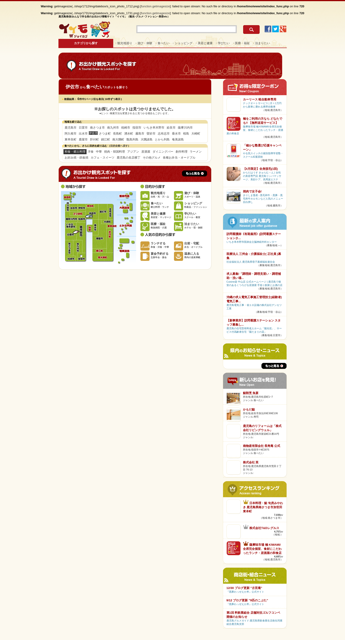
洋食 (91, 151)
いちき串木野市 (154, 127)
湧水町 (128, 133)
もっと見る (194, 173)
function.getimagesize (155, 6)
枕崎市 (125, 127)
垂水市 (176, 133)
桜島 (186, 133)
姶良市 (171, 127)
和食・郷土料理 (75, 151)
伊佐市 (81, 207)
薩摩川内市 (185, 127)
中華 (99, 151)
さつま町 (105, 133)
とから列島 (162, 139)
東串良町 (70, 139)
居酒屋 (145, 151)
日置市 (83, 127)
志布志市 (164, 133)
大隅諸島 (147, 139)
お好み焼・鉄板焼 (76, 157)
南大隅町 (118, 139)
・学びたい (222, 43)
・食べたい (162, 43)
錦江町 (105, 139)
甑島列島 (132, 139)
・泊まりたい (261, 43)
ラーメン (196, 151)
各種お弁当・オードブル (179, 157)
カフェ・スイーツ (102, 157)
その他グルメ (152, 157)
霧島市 (139, 133)
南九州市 (113, 127)
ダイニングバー (163, 151)
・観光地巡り (123, 43)
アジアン (133, 151)
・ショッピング (182, 43)
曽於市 (151, 133)
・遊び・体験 (143, 43)
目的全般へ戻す (119, 145)
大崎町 (195, 133)
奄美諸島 (178, 139)
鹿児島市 (70, 127)
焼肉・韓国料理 (114, 151)
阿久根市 (70, 133)
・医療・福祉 (241, 43)
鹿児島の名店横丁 (128, 157)
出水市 (83, 133)
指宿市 (136, 127)
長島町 (117, 133)
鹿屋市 (83, 139)
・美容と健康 (204, 43)
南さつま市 (97, 127)
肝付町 (94, 139)
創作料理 (181, 151)
